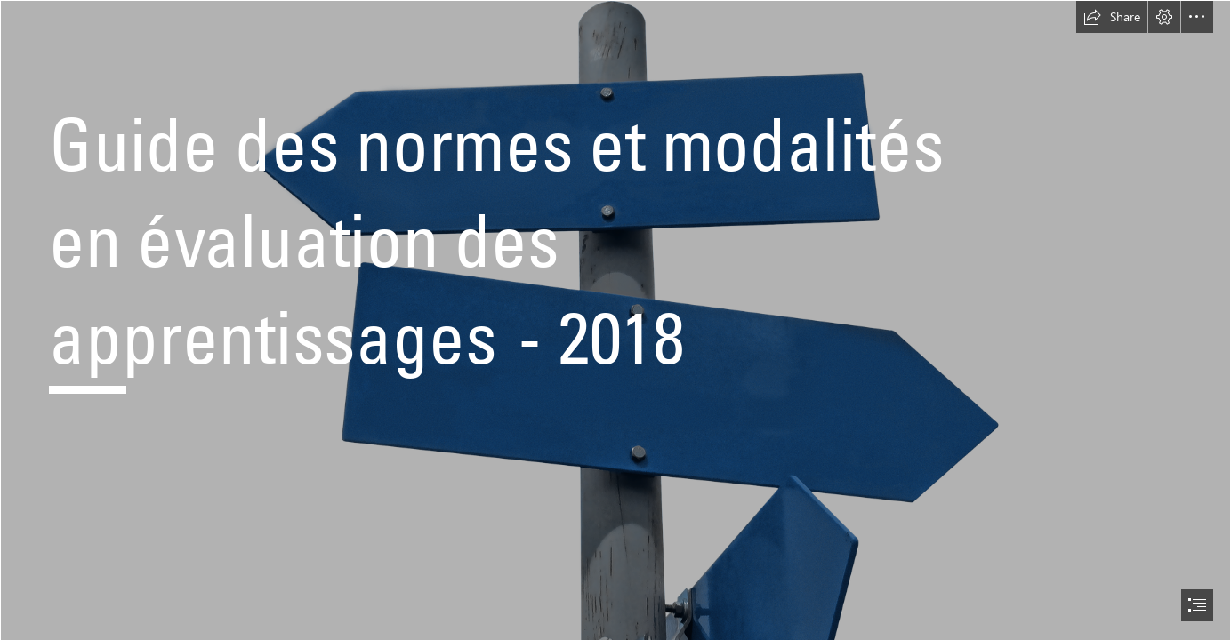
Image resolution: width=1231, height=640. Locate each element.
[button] (1111, 17)
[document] (615, 320)
